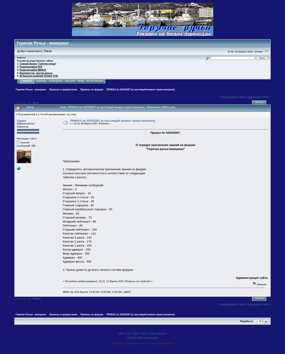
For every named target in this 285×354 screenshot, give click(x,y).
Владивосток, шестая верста (36, 73)
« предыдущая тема (231, 97)
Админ (21, 120)
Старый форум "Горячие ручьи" (38, 64)
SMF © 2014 (140, 333)
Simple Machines (157, 333)
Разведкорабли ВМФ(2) (33, 70)
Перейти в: (246, 321)
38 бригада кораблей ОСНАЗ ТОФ (39, 76)
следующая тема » (258, 97)
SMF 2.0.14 (124, 333)
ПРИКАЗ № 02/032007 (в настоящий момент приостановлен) (112, 120)
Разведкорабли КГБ (31, 67)
